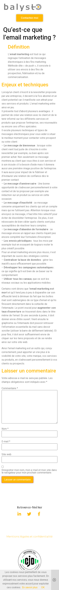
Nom (5, 429)
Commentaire (10, 388)
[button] (29, 18)
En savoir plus (29, 587)
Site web (6, 454)
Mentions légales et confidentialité (29, 536)
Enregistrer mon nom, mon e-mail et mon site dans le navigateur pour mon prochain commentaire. (29, 471)
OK (43, 587)
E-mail (6, 441)
